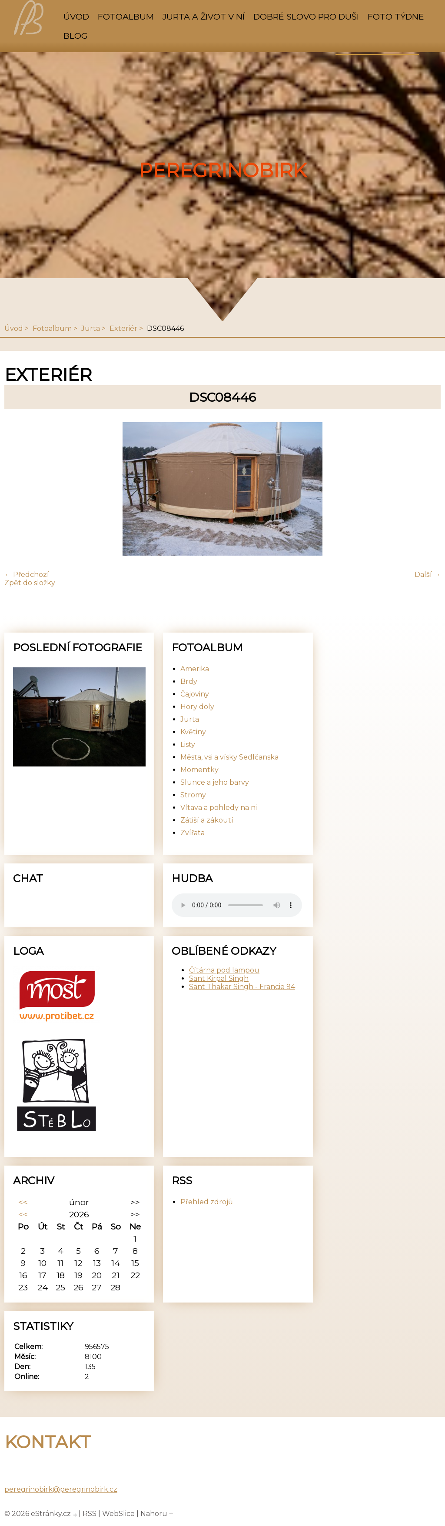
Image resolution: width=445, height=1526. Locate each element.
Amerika (194, 669)
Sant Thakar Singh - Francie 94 (242, 987)
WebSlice (118, 1513)
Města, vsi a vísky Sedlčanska (229, 757)
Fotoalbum (126, 16)
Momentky (199, 770)
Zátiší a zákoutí (206, 820)
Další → (428, 574)
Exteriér (123, 328)
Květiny (193, 732)
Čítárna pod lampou (224, 970)
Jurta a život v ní (204, 16)
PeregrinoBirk (223, 170)
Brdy (188, 681)
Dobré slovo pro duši (306, 16)
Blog (75, 35)
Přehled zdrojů (206, 1202)
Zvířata (192, 833)
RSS (89, 1513)
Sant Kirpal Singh (219, 978)
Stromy (193, 795)
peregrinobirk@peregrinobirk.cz (60, 1489)
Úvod (76, 16)
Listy (187, 744)
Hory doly (197, 707)
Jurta (90, 328)
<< (23, 1202)
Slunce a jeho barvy (214, 782)
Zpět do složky (29, 583)
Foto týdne (396, 16)
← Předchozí (26, 574)
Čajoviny (194, 694)
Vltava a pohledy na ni (218, 807)
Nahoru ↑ (156, 1513)
